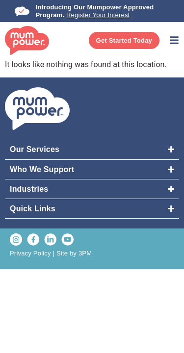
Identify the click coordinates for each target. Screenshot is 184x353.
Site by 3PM (74, 253)
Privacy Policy (30, 253)
